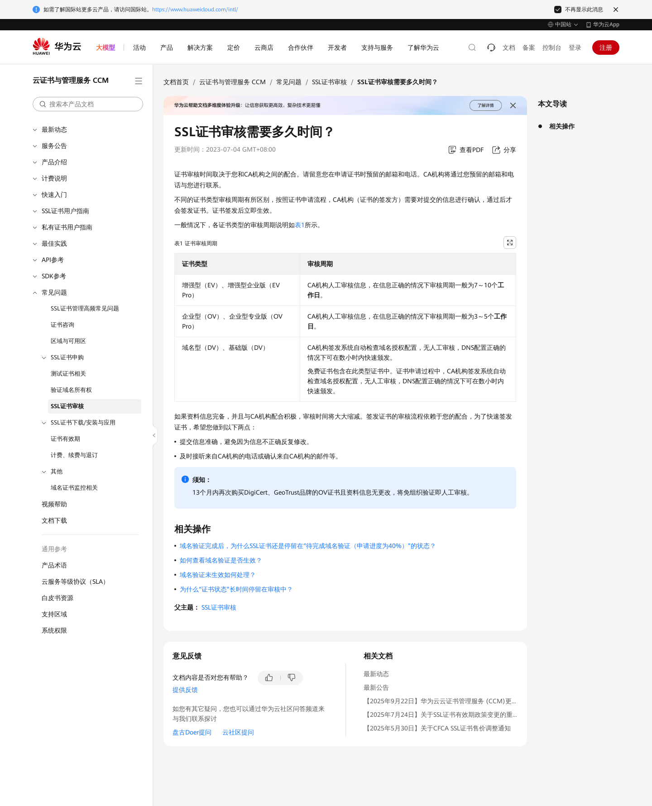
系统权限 (54, 630)
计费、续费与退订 (74, 455)
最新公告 (376, 687)
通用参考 (54, 549)
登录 (575, 47)
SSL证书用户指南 (65, 211)
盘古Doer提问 (192, 732)
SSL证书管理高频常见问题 (85, 308)
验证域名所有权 (71, 389)
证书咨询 (62, 324)
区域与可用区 (68, 341)
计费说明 (54, 178)
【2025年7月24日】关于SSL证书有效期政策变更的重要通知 (448, 714)
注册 (605, 47)
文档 (509, 47)
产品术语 (54, 565)
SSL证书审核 (67, 406)
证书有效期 (65, 438)
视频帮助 (54, 504)
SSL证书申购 (67, 357)
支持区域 (54, 614)
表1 (300, 225)
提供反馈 (185, 689)
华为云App (606, 24)
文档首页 (176, 82)
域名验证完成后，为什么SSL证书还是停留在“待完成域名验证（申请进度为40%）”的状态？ (308, 545)
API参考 (53, 259)
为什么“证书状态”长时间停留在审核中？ (236, 589)
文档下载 (54, 520)
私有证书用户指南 (67, 227)
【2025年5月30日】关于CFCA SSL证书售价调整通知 (437, 728)
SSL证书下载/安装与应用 (83, 422)
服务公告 (54, 145)
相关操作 (562, 126)
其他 (56, 471)
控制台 (551, 47)
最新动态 (54, 129)
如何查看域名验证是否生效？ (221, 560)
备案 (529, 47)
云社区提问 (238, 732)
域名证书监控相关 (74, 487)
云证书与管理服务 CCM (232, 82)
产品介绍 (54, 162)
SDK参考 (54, 276)
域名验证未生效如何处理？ (218, 574)
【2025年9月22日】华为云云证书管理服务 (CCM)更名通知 (447, 701)
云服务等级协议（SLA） (75, 581)
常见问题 (54, 292)
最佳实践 (54, 243)
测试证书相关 (68, 373)
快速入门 (54, 194)
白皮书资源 (57, 597)
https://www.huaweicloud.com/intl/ (195, 9)
